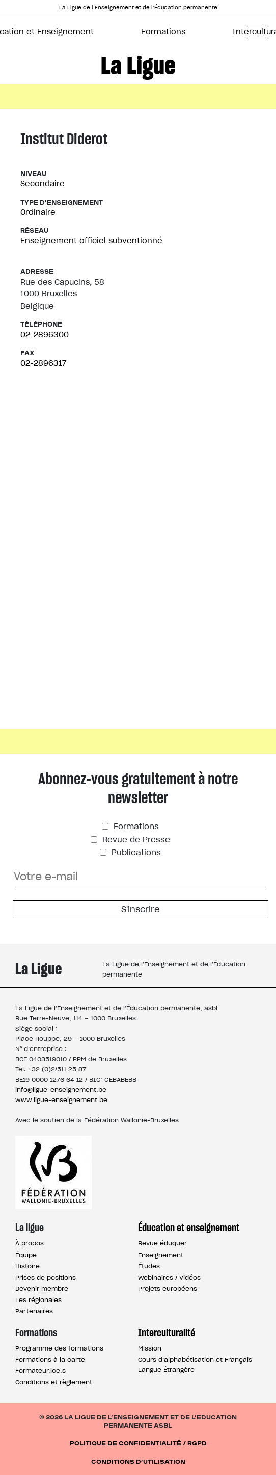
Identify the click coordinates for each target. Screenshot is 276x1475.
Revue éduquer (162, 1243)
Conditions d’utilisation (138, 1461)
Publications (135, 852)
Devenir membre (41, 1288)
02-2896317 (43, 363)
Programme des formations (59, 1348)
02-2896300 (44, 334)
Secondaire (42, 183)
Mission (149, 1348)
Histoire (27, 1266)
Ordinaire (38, 212)
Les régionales (38, 1300)
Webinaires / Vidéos (169, 1277)
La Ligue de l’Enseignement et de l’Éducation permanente (138, 7)
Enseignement (160, 1255)
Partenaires (34, 1311)
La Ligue (138, 65)
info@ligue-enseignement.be (60, 1089)
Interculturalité (166, 1332)
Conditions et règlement (53, 1382)
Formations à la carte (50, 1359)
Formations (163, 31)
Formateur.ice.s (40, 1370)
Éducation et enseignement (188, 1227)
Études (149, 1266)
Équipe (26, 1255)
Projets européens (167, 1288)
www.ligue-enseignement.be (61, 1100)
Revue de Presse (135, 839)
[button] (255, 32)
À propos (29, 1243)
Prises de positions (45, 1277)
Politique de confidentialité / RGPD (138, 1442)
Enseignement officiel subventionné (91, 240)
